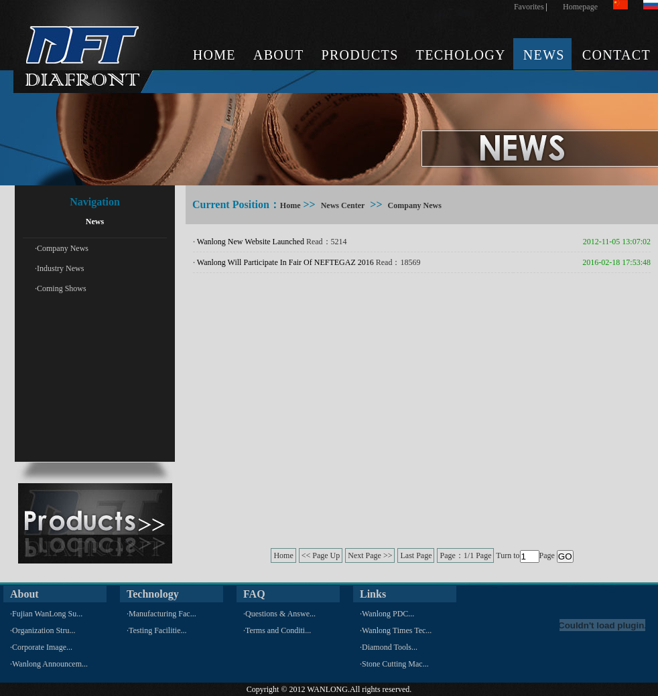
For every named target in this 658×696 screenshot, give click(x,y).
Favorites (529, 6)
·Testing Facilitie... (156, 630)
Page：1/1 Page (465, 555)
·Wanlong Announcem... (49, 664)
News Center (343, 205)
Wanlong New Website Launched (250, 241)
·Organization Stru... (42, 630)
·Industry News (59, 268)
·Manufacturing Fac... (161, 613)
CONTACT (616, 55)
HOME (214, 55)
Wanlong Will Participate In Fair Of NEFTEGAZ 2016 (285, 262)
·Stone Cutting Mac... (394, 664)
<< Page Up (321, 555)
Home (290, 205)
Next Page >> (370, 555)
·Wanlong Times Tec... (396, 630)
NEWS (544, 55)
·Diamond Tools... (388, 647)
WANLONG (327, 689)
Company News (415, 205)
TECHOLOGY (461, 55)
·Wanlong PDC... (387, 613)
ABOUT (278, 55)
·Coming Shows (60, 288)
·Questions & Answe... (279, 613)
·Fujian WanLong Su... (46, 613)
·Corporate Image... (41, 647)
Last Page (416, 555)
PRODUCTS (359, 55)
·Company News (61, 248)
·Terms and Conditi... (277, 630)
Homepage (580, 6)
